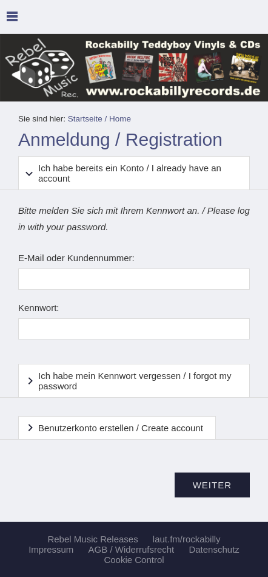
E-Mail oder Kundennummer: (76, 258)
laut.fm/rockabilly (187, 539)
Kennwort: (38, 307)
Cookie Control (134, 560)
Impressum (50, 549)
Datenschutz (214, 549)
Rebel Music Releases (92, 539)
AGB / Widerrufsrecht (132, 549)
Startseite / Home (99, 118)
